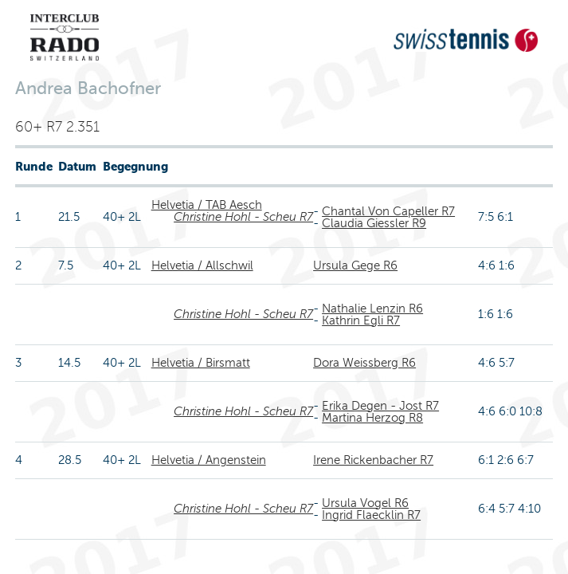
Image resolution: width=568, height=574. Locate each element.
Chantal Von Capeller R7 (388, 211)
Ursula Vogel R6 (365, 503)
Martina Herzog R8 (372, 417)
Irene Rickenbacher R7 (373, 460)
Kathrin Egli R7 (361, 320)
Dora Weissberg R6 (364, 362)
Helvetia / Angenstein (208, 460)
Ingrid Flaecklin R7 (371, 515)
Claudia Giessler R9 (374, 223)
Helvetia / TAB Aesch (206, 205)
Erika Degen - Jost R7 (380, 405)
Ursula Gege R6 (355, 265)
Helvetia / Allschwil (202, 265)
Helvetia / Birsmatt (200, 362)
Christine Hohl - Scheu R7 (243, 216)
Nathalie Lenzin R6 (372, 308)
